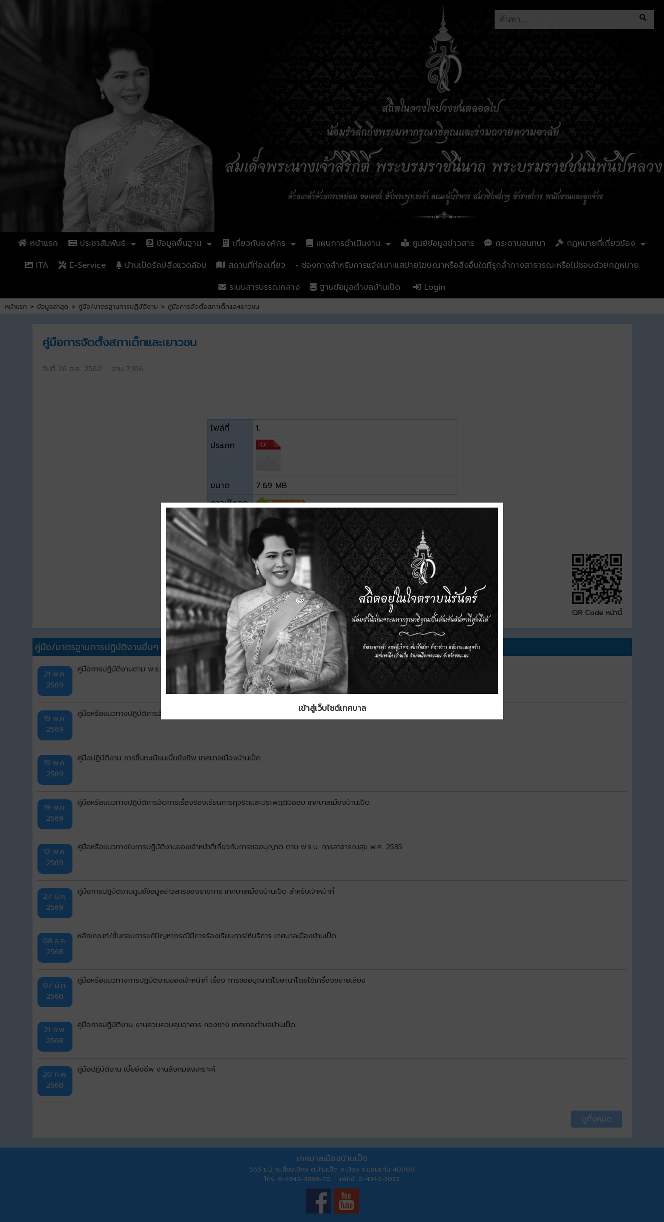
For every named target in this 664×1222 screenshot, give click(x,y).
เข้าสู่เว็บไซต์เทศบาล (332, 708)
